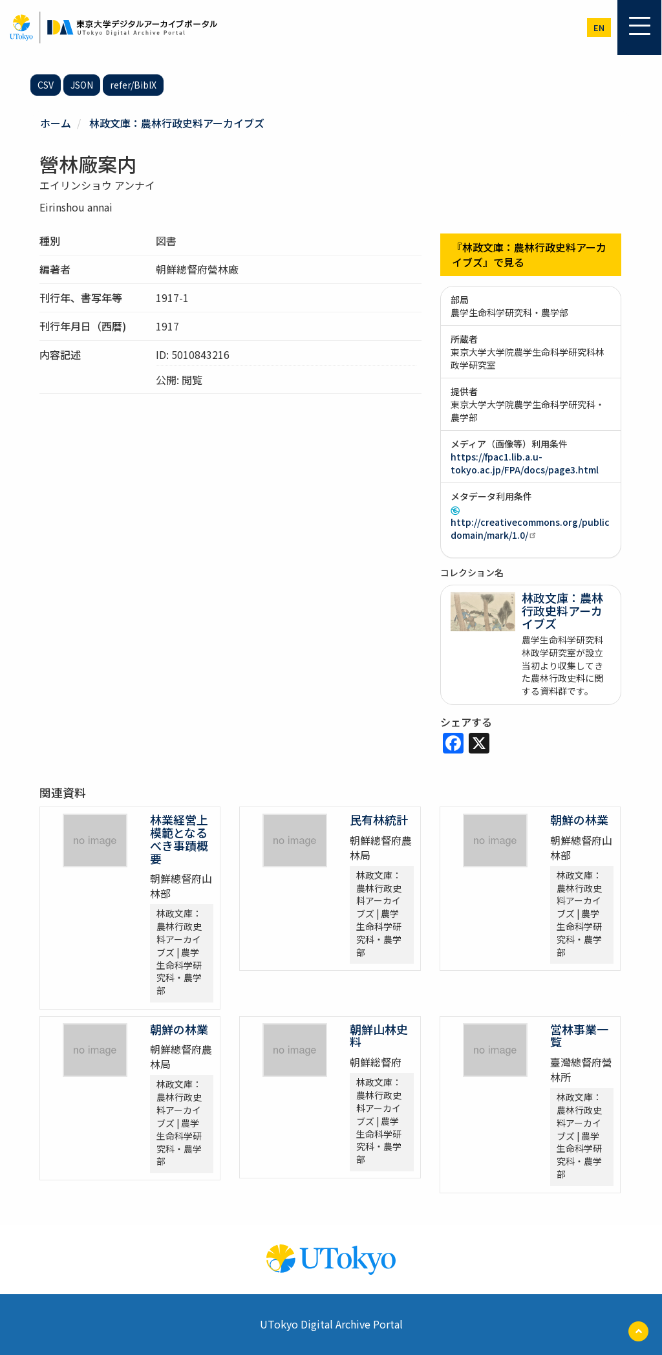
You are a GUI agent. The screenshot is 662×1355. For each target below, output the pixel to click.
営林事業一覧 (579, 1035)
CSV (45, 84)
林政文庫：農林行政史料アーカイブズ (176, 123)
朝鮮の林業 (579, 819)
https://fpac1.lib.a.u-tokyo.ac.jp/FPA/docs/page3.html (525, 463)
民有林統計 (379, 819)
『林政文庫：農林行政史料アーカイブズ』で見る (529, 254)
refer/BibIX (133, 84)
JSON (81, 84)
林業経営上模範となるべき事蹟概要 (179, 838)
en (598, 27)
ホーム (55, 123)
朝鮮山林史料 (379, 1035)
